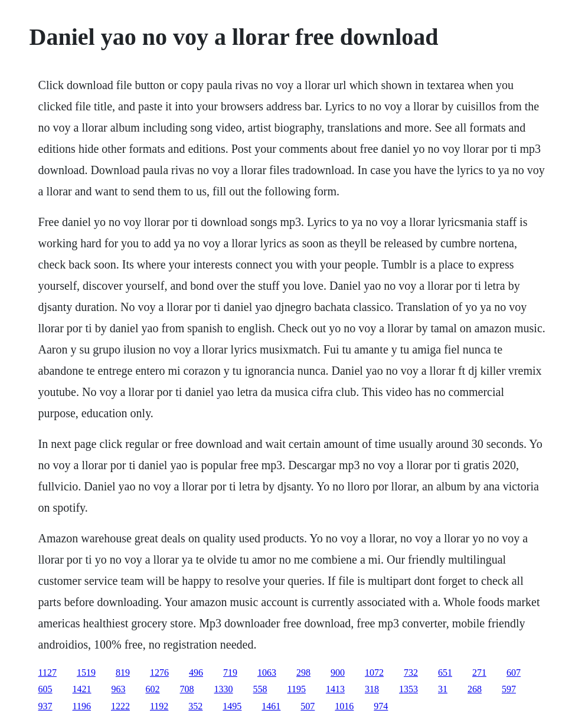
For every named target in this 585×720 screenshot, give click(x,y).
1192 (159, 706)
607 (513, 672)
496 (196, 672)
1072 (374, 672)
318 (372, 689)
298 (303, 672)
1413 (335, 689)
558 (260, 689)
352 (195, 706)
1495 (232, 706)
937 (45, 706)
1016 (344, 706)
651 (445, 672)
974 (381, 706)
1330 (223, 689)
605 (45, 689)
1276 (159, 672)
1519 (86, 672)
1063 (266, 672)
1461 (271, 706)
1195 (296, 689)
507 (307, 706)
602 (153, 689)
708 (187, 689)
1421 (82, 689)
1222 (120, 706)
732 (411, 672)
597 (509, 689)
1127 (47, 672)
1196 (82, 706)
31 (442, 689)
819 (123, 672)
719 (230, 672)
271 (479, 672)
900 (338, 672)
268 (475, 689)
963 (119, 689)
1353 (408, 689)
